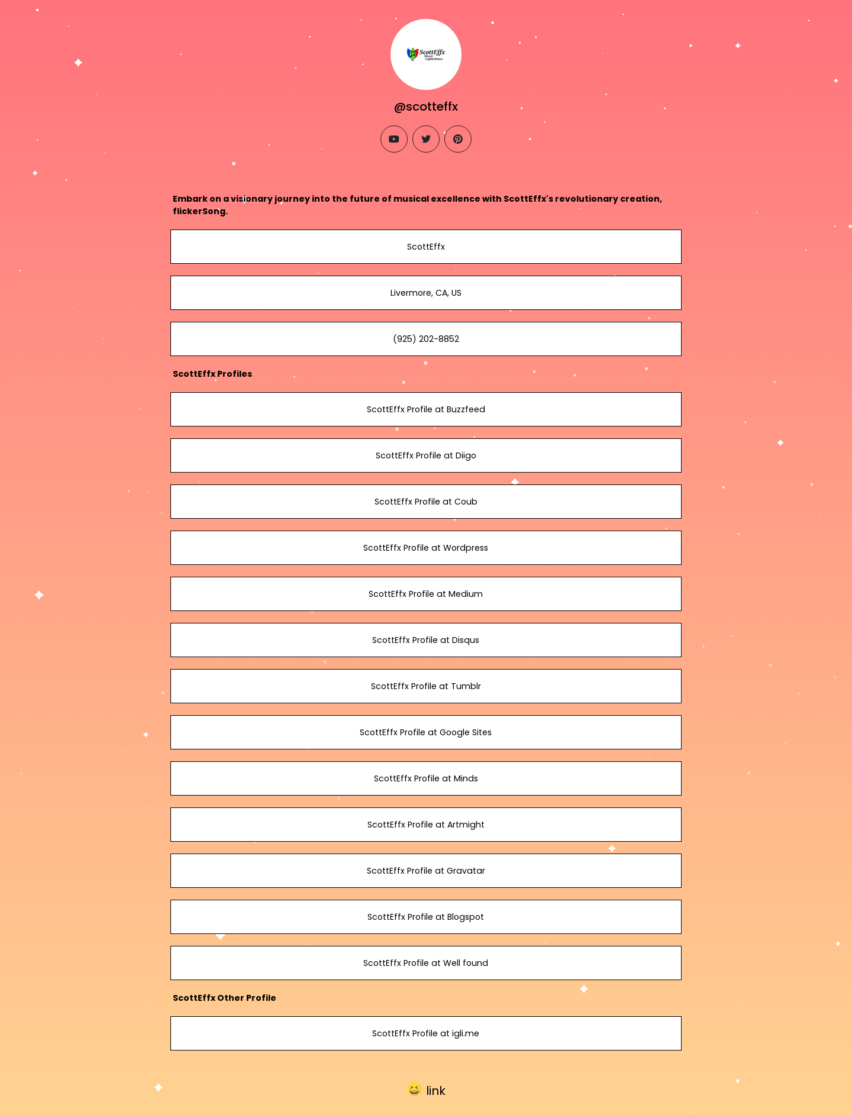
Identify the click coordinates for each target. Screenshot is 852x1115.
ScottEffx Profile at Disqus (425, 640)
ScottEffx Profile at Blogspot (425, 917)
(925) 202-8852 (426, 339)
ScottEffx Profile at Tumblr (426, 686)
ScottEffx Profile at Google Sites (426, 732)
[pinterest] (458, 139)
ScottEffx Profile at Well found (425, 963)
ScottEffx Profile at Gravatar (426, 871)
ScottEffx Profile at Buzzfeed (426, 409)
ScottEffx (426, 247)
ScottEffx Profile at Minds (426, 778)
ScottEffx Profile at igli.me (425, 1033)
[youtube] (394, 139)
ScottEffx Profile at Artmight (426, 824)
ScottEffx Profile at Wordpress (425, 548)
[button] (426, 1088)
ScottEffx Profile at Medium (426, 594)
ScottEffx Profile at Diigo (426, 455)
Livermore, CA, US (426, 293)
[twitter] (426, 139)
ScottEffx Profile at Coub (426, 502)
